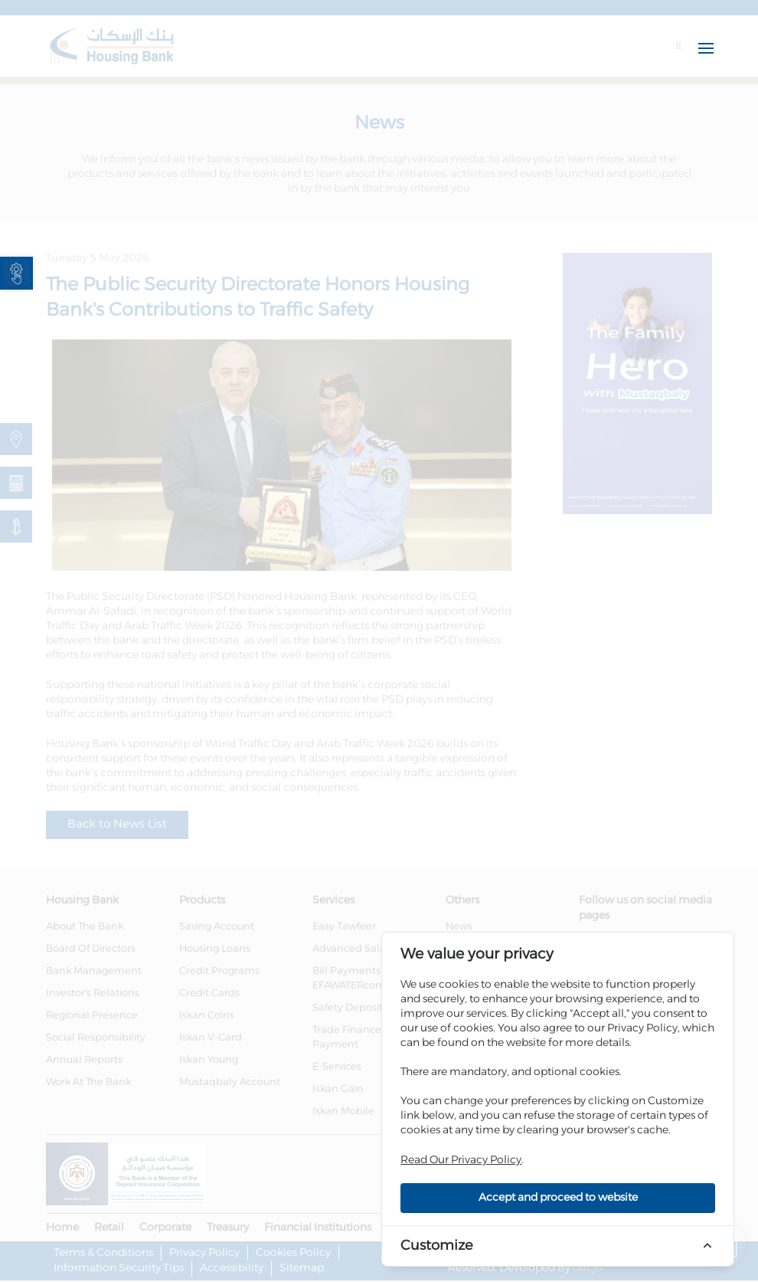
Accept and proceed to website (558, 1198)
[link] (16, 273)
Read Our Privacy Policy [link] (460, 1160)
